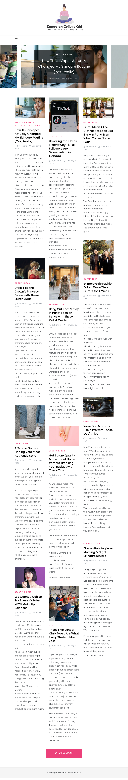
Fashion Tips (56, 304)
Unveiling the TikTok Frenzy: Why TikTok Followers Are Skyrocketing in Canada (63, 148)
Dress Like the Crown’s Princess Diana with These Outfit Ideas (27, 293)
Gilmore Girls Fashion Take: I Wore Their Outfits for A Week (98, 287)
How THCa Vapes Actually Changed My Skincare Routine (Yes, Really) (64, 66)
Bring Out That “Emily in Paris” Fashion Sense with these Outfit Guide (64, 314)
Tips (37, 125)
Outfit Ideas (91, 122)
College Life (22, 125)
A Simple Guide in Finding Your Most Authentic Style (27, 452)
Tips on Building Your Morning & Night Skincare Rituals (98, 552)
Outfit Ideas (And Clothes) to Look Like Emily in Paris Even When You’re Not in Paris (98, 134)
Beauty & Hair (64, 54)
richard (55, 78)
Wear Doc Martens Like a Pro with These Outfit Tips (98, 430)
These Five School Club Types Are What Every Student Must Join (64, 635)
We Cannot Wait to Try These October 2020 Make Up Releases (28, 602)
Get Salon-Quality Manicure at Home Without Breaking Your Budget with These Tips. (62, 462)
